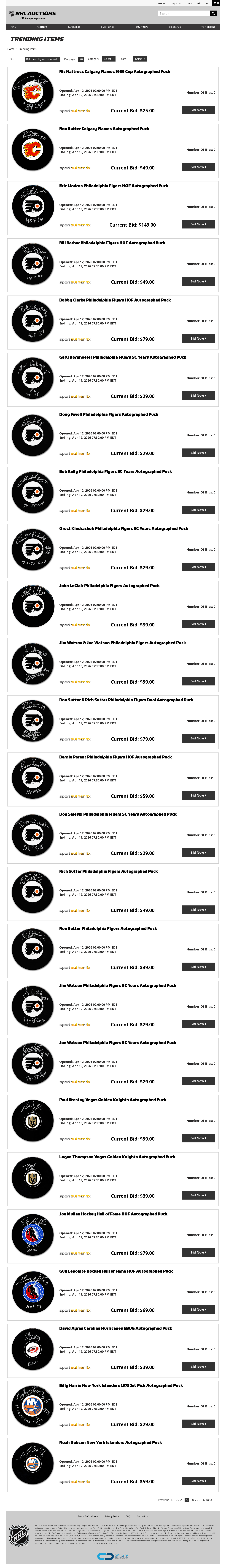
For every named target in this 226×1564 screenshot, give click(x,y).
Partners (42, 26)
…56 (202, 1500)
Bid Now (197, 110)
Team (13, 26)
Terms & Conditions (88, 1516)
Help (199, 3)
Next (209, 1500)
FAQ (190, 3)
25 (177, 1500)
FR (207, 3)
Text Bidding (208, 26)
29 (196, 1500)
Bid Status (175, 26)
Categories (74, 26)
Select (108, 59)
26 (181, 1500)
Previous (164, 1500)
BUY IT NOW (142, 26)
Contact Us (142, 1516)
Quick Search (108, 26)
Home (10, 49)
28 (192, 1500)
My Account (177, 3)
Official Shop (161, 3)
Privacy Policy (112, 1516)
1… (173, 1500)
